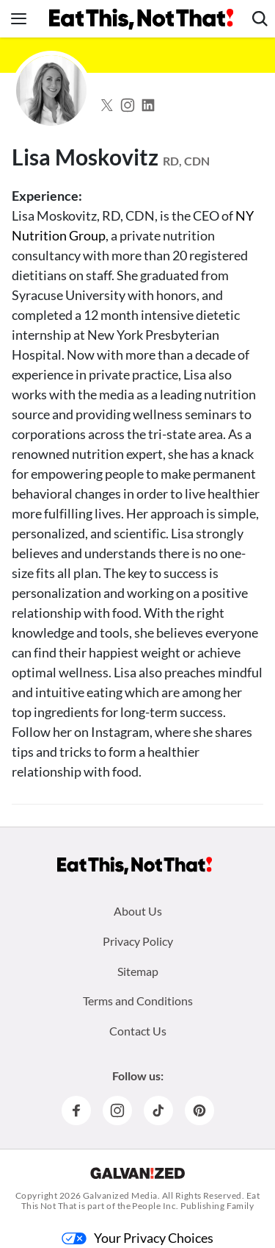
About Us (138, 911)
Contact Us (137, 1031)
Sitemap (137, 971)
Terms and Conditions (138, 1001)
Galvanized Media (120, 1195)
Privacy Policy (138, 941)
